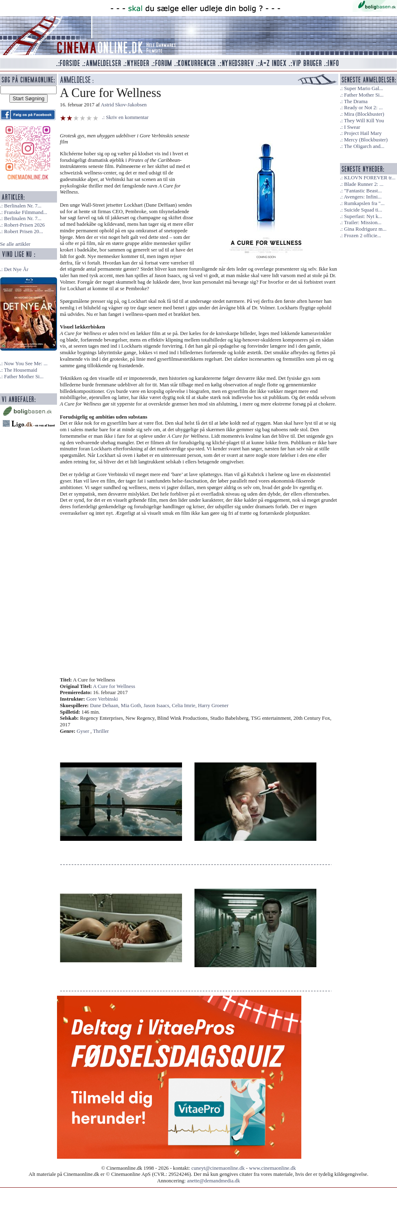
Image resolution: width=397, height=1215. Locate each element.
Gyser (83, 731)
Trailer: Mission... (363, 222)
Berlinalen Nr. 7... (23, 206)
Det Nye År (16, 269)
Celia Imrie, (185, 705)
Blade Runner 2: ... (364, 184)
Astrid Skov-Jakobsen (124, 105)
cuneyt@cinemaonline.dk (218, 1168)
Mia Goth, (132, 705)
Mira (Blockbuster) (364, 114)
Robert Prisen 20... (23, 231)
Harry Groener (213, 705)
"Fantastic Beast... (363, 191)
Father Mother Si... (24, 376)
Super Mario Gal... (363, 88)
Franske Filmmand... (25, 212)
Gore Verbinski (102, 699)
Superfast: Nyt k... (363, 216)
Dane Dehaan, (105, 705)
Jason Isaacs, (158, 705)
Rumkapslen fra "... (364, 203)
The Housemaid (20, 370)
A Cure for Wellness (114, 686)
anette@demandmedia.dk (213, 1181)
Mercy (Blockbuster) (366, 140)
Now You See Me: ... (26, 363)
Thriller (101, 731)
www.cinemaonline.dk (272, 1168)
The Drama (356, 101)
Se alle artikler (15, 244)
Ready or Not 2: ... (363, 107)
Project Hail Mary (363, 133)
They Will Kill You (364, 120)
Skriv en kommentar (127, 117)
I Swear (352, 127)
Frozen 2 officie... (362, 235)
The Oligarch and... (364, 146)
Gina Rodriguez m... (365, 229)
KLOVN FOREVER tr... (369, 178)
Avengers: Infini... (363, 197)
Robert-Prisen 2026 (24, 225)
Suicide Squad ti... (363, 210)
